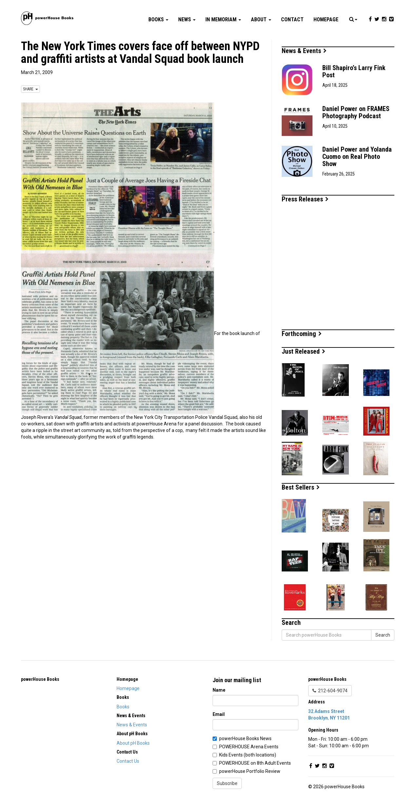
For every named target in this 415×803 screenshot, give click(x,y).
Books (158, 19)
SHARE (30, 89)
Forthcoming (302, 334)
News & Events (304, 51)
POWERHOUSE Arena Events (248, 746)
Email (219, 714)
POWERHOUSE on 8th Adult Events (255, 763)
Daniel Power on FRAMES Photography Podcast (355, 112)
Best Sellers (301, 487)
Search (382, 635)
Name (219, 690)
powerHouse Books (40, 679)
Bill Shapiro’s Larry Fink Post (354, 71)
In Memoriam (223, 19)
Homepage (325, 19)
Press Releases (305, 199)
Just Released (303, 351)
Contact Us (128, 761)
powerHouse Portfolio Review (249, 771)
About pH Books (133, 743)
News (187, 19)
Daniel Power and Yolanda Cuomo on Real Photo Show (357, 156)
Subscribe (227, 783)
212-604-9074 (330, 690)
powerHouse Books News (245, 738)
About (261, 19)
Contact (292, 19)
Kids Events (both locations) (247, 754)
